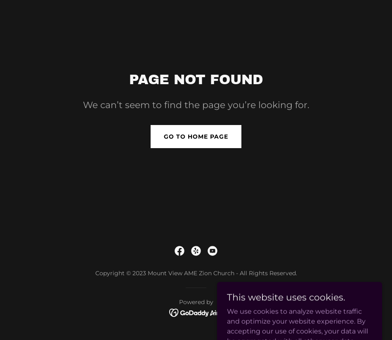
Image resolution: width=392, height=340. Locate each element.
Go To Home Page (196, 136)
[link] (179, 251)
